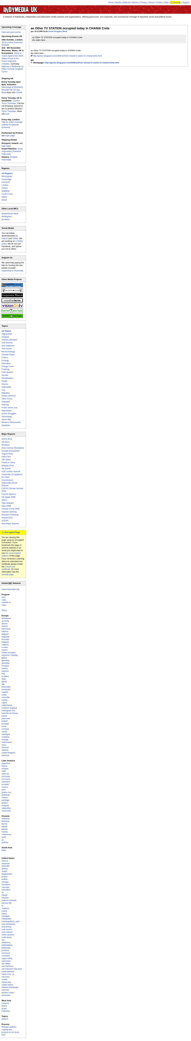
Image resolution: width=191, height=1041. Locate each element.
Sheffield (5, 191)
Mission (135, 2)
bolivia (4, 766)
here (7, 114)
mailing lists (7, 1029)
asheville (6, 866)
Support (185, 2)
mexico (5, 787)
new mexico (7, 929)
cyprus (4, 650)
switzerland (7, 742)
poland (5, 721)
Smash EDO (7, 517)
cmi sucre (6, 779)
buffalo (5, 879)
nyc (3, 940)
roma (4, 726)
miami (4, 913)
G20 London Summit (11, 471)
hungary (5, 666)
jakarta (5, 829)
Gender (5, 375)
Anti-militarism (8, 345)
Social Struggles (55, 31)
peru (4, 789)
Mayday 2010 (8, 465)
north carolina (8, 934)
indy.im (5, 238)
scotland (5, 737)
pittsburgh (6, 948)
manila (4, 832)
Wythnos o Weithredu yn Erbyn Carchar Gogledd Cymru (13, 69)
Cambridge (7, 179)
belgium (5, 634)
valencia (5, 755)
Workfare (6, 445)
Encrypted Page (12, 532)
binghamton (7, 874)
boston (5, 876)
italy (3, 673)
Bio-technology (8, 351)
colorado (5, 887)
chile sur (5, 774)
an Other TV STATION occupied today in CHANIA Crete (70, 28)
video (4, 605)
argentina (6, 763)
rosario (5, 797)
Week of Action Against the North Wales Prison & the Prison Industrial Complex (12, 58)
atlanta (5, 868)
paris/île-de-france (10, 713)
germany (6, 660)
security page (8, 574)
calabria (5, 644)
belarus (5, 631)
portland (5, 950)
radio (4, 600)
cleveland (6, 884)
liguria (4, 681)
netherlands (7, 705)
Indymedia (6, 387)
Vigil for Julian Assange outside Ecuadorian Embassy (12, 124)
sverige (5, 739)
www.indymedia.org (10, 589)
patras (4, 716)
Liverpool (6, 182)
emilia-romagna (9, 652)
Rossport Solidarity (10, 514)
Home (111, 2)
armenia (5, 621)
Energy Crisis (8, 366)
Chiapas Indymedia (9, 158)
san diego (6, 963)
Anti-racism (7, 348)
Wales (4, 197)
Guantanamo (7, 480)
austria (5, 626)
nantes (5, 700)
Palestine (6, 401)
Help (166, 2)
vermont (5, 990)
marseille (6, 697)
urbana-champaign (10, 987)
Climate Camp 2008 (10, 509)
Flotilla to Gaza (8, 462)
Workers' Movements (11, 422)
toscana (5, 747)
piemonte (6, 718)
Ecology (5, 360)
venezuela (6, 811)
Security (176, 2)
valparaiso (6, 808)
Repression (7, 410)
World (65, 31)
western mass (8, 992)
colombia (6, 782)
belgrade (6, 637)
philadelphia (7, 945)
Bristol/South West (10, 213)
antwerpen (6, 618)
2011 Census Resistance (13, 448)
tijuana (4, 803)
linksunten (6, 687)
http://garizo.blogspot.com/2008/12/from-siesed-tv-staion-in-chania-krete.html (67, 56)
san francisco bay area (12, 969)
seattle (4, 979)
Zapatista (6, 425)
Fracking (5, 369)
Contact (158, 2)
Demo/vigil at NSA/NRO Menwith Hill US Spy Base (12, 90)
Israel (4, 1008)
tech (3, 1035)
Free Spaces (7, 372)
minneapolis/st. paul (10, 921)
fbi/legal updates (9, 1027)
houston (5, 897)
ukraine (5, 750)
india (4, 850)
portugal (5, 723)
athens (5, 623)
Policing (5, 404)
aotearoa (6, 818)
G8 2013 (5, 442)
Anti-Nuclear (7, 342)
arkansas (6, 863)
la (2, 905)
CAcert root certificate (8, 567)
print (3, 597)
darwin (4, 826)
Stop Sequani (8, 503)
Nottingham (7, 216)
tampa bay (6, 982)
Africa (4, 610)
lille (3, 684)
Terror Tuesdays (9, 111)
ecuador (5, 784)
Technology (7, 416)
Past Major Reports (10, 523)
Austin (4, 871)
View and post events (11, 32)
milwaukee (6, 919)
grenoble (6, 663)
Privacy (143, 2)
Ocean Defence (9, 396)
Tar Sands (6, 468)
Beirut (4, 1006)
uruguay (5, 805)
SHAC (4, 500)
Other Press (7, 399)
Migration (6, 393)
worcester (6, 995)
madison (5, 908)
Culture (5, 357)
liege (4, 679)
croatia (5, 647)
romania (5, 729)
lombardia (6, 689)
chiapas (5, 768)
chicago (5, 882)
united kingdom (8, 752)
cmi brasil (6, 776)
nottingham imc (8, 710)
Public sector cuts (9, 407)
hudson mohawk (9, 900)
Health (4, 381)
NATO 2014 (7, 439)
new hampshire (8, 924)
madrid (5, 692)
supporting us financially (12, 270)
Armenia (5, 1003)
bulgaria (5, 642)
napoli (4, 702)
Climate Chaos (8, 354)
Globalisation (7, 378)
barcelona (6, 629)
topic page (10, 135)
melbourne (6, 834)
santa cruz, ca (8, 974)
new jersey (6, 927)
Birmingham (7, 176)
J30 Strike (6, 459)
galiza (4, 658)
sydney (5, 842)
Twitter (15, 238)
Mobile (118, 2)
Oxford (5, 188)
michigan (6, 916)
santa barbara (8, 971)
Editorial (126, 2)
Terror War (6, 419)
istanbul (5, 671)
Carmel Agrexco (9, 494)
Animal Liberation (9, 340)
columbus (6, 890)
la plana (5, 676)
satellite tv (6, 602)
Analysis (5, 337)
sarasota (5, 977)
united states (7, 985)
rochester (6, 956)
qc (3, 840)
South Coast (7, 194)
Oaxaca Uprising (9, 512)
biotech (5, 1019)
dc (3, 892)
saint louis (6, 961)
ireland (5, 668)
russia (4, 731)
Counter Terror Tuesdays (11, 101)
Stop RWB (6, 506)
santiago (5, 800)
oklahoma (6, 942)
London (5, 185)
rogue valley (7, 958)
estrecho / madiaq (10, 655)
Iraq (3, 390)
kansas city (7, 903)
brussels (5, 639)
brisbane (5, 821)
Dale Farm (6, 456)
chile (4, 771)
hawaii (4, 895)
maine (4, 911)
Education (6, 363)
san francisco (8, 966)
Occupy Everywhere (11, 451)
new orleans (7, 932)
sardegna (6, 734)
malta (4, 695)
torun (4, 745)
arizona (5, 861)
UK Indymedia (29, 8)
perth (4, 837)
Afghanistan (7, 334)
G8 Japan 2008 (8, 497)
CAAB (19, 92)
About (151, 2)
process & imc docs (10, 1032)
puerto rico (6, 792)
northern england (9, 708)
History (5, 384)
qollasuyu (6, 795)
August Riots (7, 454)
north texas (7, 937)
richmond (6, 953)
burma (4, 824)
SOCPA (5, 520)
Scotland (6, 219)
